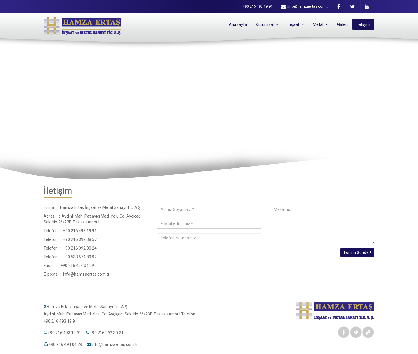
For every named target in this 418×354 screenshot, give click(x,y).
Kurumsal (267, 24)
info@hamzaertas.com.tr (305, 6)
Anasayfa (238, 24)
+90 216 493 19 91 (258, 6)
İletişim (363, 24)
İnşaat (295, 24)
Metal (320, 24)
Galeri (342, 24)
